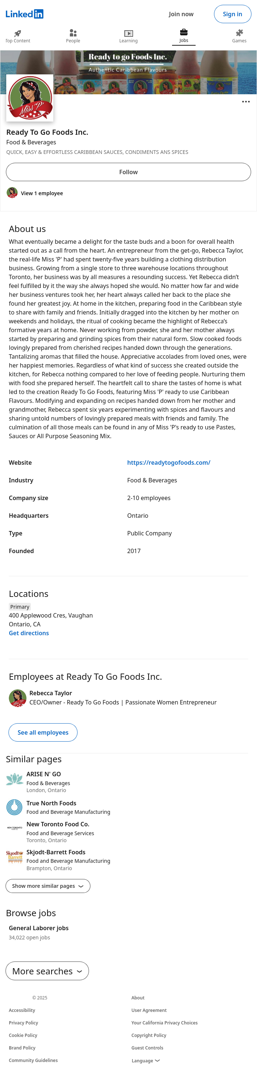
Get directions (29, 633)
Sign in (232, 14)
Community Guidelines (33, 1060)
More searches (47, 971)
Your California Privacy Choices (165, 1023)
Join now (181, 14)
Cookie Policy (23, 1035)
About (138, 998)
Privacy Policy (23, 1023)
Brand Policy (22, 1048)
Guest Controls (148, 1048)
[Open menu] (246, 101)
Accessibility (22, 1010)
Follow (128, 172)
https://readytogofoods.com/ (168, 462)
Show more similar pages (48, 885)
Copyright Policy (149, 1035)
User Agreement (149, 1010)
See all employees (43, 732)
